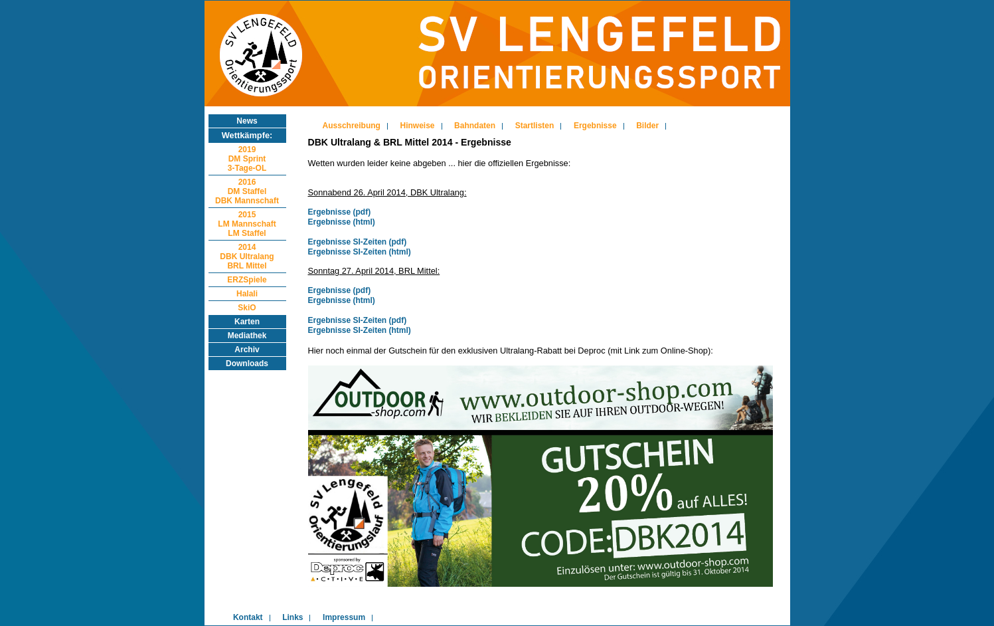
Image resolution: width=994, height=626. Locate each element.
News (246, 121)
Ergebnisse (595, 125)
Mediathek (247, 335)
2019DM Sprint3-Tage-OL (247, 159)
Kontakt (248, 617)
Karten (247, 321)
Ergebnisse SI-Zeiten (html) (359, 252)
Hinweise (417, 125)
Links (292, 617)
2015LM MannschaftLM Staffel (247, 224)
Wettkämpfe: (247, 135)
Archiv (246, 349)
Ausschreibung (351, 125)
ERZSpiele (246, 279)
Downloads (247, 363)
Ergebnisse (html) (341, 222)
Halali (247, 293)
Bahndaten (474, 125)
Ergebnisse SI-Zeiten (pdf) (357, 242)
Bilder (647, 125)
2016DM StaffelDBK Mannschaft (247, 191)
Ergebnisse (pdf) (339, 212)
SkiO (247, 307)
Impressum (344, 617)
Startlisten (534, 125)
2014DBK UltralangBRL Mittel (247, 256)
